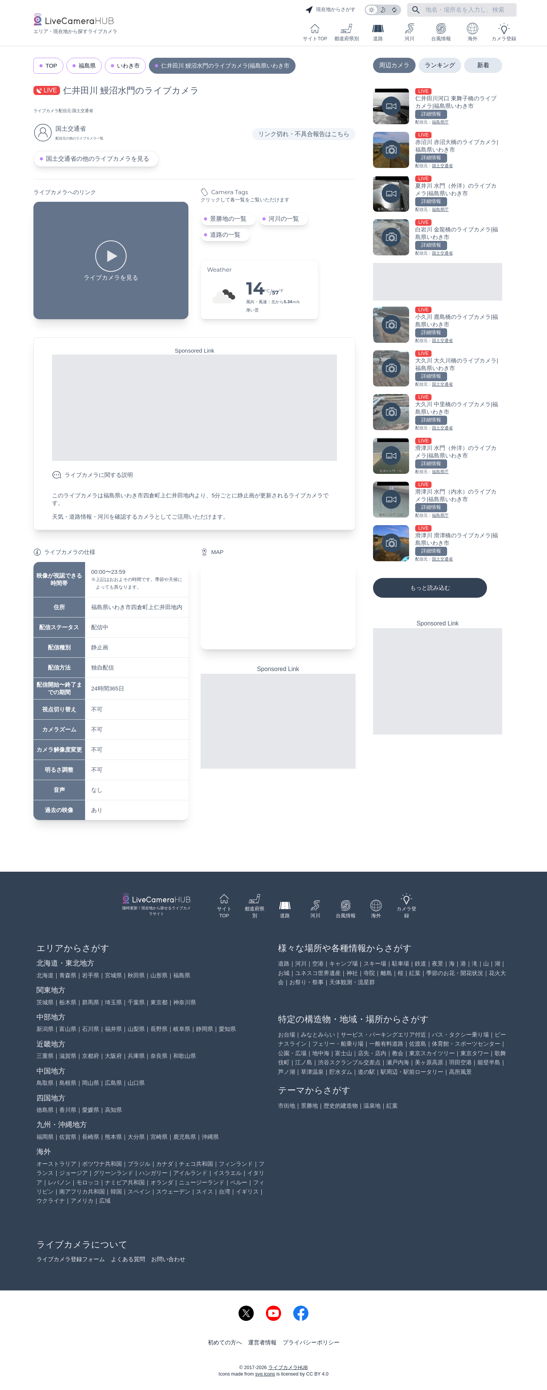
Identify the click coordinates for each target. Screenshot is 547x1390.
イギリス (247, 1191)
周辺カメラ (394, 65)
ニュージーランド (201, 1182)
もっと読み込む (430, 587)
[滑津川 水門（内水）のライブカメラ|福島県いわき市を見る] (437, 500)
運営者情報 (262, 1342)
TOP (51, 65)
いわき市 (128, 65)
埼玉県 (113, 1002)
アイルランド (190, 1173)
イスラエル (227, 1173)
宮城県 (113, 975)
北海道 (45, 975)
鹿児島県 (184, 1137)
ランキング (440, 65)
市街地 (286, 1105)
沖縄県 (210, 1137)
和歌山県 (184, 1056)
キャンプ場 (343, 963)
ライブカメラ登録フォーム (70, 1259)
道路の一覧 (225, 234)
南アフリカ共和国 (82, 1191)
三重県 (45, 1056)
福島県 (87, 65)
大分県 (136, 1137)
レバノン (59, 1182)
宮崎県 (159, 1137)
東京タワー (474, 1053)
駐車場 (400, 963)
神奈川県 (184, 1002)
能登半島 (488, 1062)
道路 (378, 32)
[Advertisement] (194, 408)
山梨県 (136, 1029)
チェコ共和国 (196, 1163)
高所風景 (460, 1072)
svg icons (265, 1374)
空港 (318, 963)
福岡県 (45, 1137)
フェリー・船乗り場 (338, 1043)
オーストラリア (56, 1163)
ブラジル (139, 1163)
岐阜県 (181, 1029)
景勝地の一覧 (228, 218)
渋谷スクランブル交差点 (349, 1062)
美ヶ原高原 (429, 1062)
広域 (105, 1200)
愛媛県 (90, 1110)
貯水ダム (340, 1072)
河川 (409, 32)
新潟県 (45, 1029)
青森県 (67, 975)
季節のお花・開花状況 (454, 973)
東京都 (159, 1002)
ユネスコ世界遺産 (318, 973)
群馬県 (90, 1002)
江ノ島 (303, 1062)
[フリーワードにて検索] (416, 10)
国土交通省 (82, 110)
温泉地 (372, 1105)
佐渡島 (417, 1043)
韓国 (116, 1191)
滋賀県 (67, 1056)
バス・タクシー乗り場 (460, 1034)
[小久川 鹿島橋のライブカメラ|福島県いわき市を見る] (437, 325)
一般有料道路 (386, 1043)
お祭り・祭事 (306, 982)
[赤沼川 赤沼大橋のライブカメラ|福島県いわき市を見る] (437, 150)
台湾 (224, 1191)
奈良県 (159, 1056)
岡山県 (90, 1083)
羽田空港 (460, 1062)
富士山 (343, 1053)
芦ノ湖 (286, 1072)
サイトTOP (315, 32)
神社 (352, 973)
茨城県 (45, 1002)
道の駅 (366, 1072)
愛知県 (227, 1029)
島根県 (67, 1083)
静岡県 (204, 1029)
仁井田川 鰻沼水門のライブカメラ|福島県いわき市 (225, 65)
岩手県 (90, 975)
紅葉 (415, 973)
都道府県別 (346, 32)
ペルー (238, 1182)
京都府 (90, 1056)
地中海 (320, 1053)
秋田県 (136, 975)
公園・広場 (292, 1053)
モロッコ (87, 1182)
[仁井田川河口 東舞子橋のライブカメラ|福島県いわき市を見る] (437, 107)
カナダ (164, 1163)
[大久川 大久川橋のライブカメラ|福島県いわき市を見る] (437, 369)
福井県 (113, 1029)
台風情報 (441, 32)
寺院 (369, 973)
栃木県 (67, 1002)
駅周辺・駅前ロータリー (412, 1072)
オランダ (161, 1182)
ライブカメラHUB (288, 1367)
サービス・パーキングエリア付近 (383, 1034)
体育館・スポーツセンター (466, 1043)
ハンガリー (153, 1173)
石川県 (90, 1029)
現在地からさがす (330, 10)
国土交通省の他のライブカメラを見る (97, 158)
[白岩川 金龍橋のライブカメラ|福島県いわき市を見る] (437, 238)
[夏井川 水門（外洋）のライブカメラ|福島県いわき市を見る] (437, 194)
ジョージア (73, 1173)
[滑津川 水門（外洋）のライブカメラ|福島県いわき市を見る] (437, 456)
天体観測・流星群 (352, 982)
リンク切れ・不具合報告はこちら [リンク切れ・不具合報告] (303, 134)
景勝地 (309, 1105)
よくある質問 (128, 1259)
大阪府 (113, 1056)
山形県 (159, 975)
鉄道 (420, 963)
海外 (472, 32)
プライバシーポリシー (311, 1342)
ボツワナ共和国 (102, 1163)
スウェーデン (173, 1191)
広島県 (113, 1083)
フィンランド (236, 1163)
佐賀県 (67, 1137)
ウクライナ (50, 1200)
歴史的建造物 (341, 1105)
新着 (483, 65)
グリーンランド (113, 1173)
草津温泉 (312, 1072)
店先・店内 (372, 1053)
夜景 (437, 963)
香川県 (67, 1110)
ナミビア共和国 (125, 1182)
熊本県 (113, 1137)
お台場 (286, 1034)
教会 (397, 1053)
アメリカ (82, 1200)
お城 (283, 973)
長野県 (159, 1029)
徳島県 (45, 1110)
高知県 (113, 1110)
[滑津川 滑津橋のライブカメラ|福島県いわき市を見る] (437, 544)
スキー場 (375, 963)
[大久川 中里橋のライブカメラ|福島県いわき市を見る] (437, 413)
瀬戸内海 (397, 1062)
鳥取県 (45, 1083)
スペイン (139, 1191)
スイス (204, 1191)
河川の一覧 (284, 218)
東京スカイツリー (432, 1053)
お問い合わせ (168, 1259)
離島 (386, 973)
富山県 (67, 1029)
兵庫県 (136, 1056)
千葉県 (136, 1002)
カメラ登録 (504, 32)
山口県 (136, 1083)
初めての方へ (225, 1342)
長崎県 (90, 1137)
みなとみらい (318, 1034)
